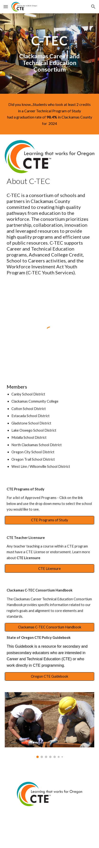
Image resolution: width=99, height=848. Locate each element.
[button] (5, 6)
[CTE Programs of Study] (49, 519)
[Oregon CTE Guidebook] (49, 676)
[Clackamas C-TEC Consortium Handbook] (49, 626)
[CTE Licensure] (49, 568)
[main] (49, 53)
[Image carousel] (49, 725)
